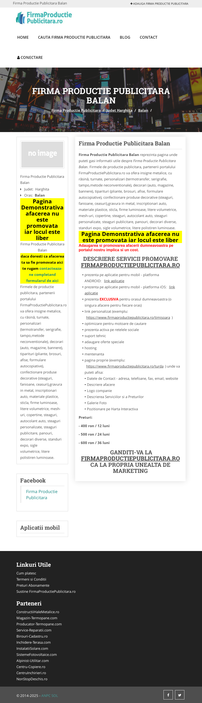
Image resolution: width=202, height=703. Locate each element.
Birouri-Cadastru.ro (32, 636)
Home (23, 37)
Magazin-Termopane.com (36, 618)
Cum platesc (26, 573)
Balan (143, 110)
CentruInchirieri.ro (31, 672)
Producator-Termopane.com (39, 624)
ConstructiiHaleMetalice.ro (37, 611)
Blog (125, 37)
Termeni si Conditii (31, 579)
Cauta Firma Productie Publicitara (74, 37)
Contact (148, 37)
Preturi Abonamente (32, 585)
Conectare (30, 57)
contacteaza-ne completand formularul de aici (44, 274)
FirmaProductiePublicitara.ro (130, 265)
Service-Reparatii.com (33, 630)
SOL (54, 695)
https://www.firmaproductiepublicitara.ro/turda (124, 366)
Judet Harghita (119, 110)
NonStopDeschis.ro (31, 678)
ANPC (45, 695)
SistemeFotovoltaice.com (36, 654)
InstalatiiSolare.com (32, 648)
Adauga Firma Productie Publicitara (159, 4)
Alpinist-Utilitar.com (32, 660)
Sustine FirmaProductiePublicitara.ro (46, 591)
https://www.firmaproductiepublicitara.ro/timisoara (128, 317)
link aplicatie (114, 280)
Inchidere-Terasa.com (33, 642)
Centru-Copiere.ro (30, 666)
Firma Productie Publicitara (76, 110)
